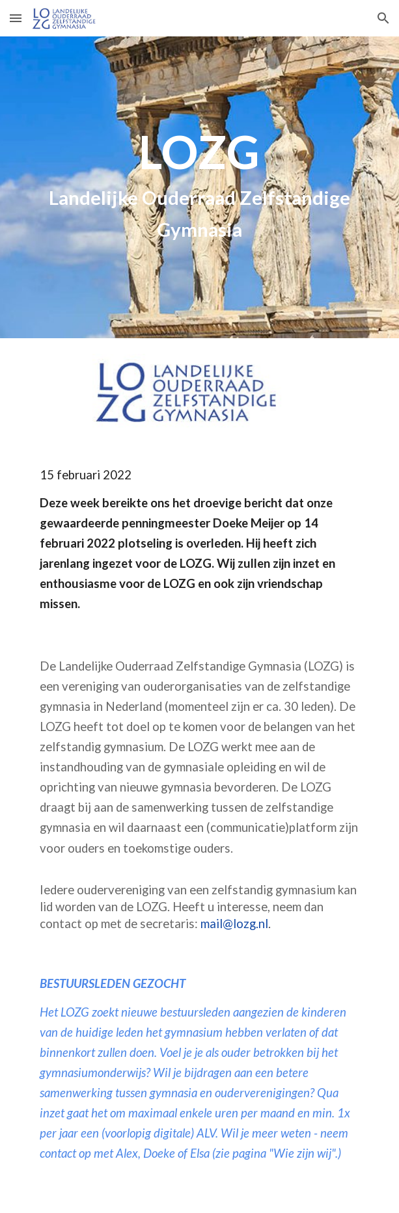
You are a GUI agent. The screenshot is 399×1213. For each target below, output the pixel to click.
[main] (199, 187)
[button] (15, 18)
